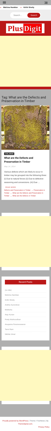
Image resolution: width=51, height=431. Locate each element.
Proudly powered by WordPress (15, 421)
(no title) (8, 290)
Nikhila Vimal (10, 334)
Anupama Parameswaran (15, 324)
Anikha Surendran (12, 305)
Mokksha (8, 310)
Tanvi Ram (9, 329)
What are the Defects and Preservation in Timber (18, 160)
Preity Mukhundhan (13, 319)
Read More (10, 187)
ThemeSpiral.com (25, 424)
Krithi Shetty (29, 7)
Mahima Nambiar (10, 7)
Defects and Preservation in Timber (17, 190)
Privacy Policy (43, 427)
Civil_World (9, 154)
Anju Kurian (9, 315)
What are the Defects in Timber (24, 196)
